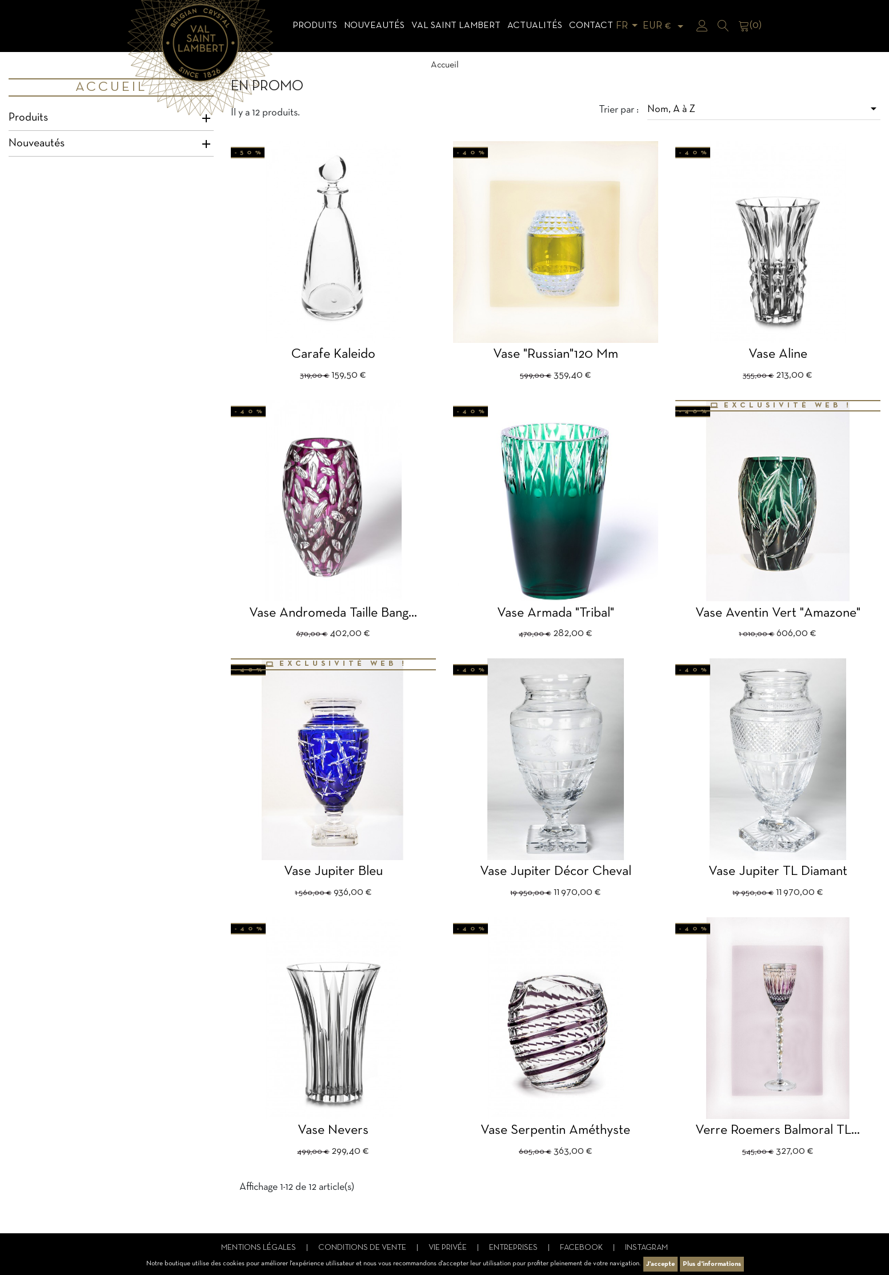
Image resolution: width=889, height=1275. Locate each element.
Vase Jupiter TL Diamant (777, 871)
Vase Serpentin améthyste (555, 1130)
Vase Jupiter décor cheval (555, 871)
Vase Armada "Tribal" (555, 613)
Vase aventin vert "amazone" (777, 613)
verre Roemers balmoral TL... (777, 1130)
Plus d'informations (712, 1264)
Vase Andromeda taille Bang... (333, 613)
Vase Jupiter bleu (333, 871)
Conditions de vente (363, 1248)
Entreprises (514, 1248)
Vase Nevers (333, 1130)
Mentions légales (259, 1248)
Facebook (582, 1248)
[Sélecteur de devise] (665, 26)
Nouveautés (374, 26)
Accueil (111, 87)
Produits (315, 26)
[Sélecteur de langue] (629, 26)
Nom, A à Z (763, 108)
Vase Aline (777, 354)
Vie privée (448, 1248)
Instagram (646, 1248)
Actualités (534, 26)
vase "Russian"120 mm (555, 354)
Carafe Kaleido (333, 354)
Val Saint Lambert (455, 26)
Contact (591, 26)
